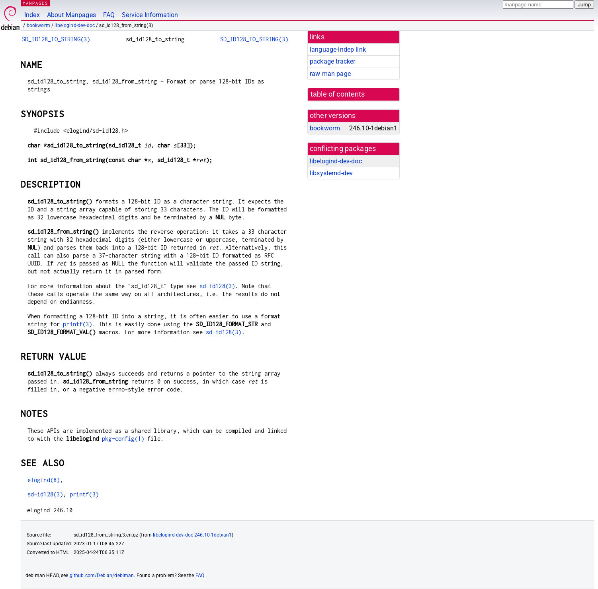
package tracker (332, 61)
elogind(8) (43, 480)
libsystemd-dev (331, 173)
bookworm (38, 25)
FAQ (109, 15)
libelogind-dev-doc (75, 25)
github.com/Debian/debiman (102, 575)
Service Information (150, 15)
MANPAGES (35, 3)
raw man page (330, 74)
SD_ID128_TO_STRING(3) (56, 39)
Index (32, 15)
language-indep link (338, 49)
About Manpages (71, 15)
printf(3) (77, 324)
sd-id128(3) (217, 286)
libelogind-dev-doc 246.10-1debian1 (192, 535)
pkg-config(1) (123, 438)
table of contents (338, 94)
